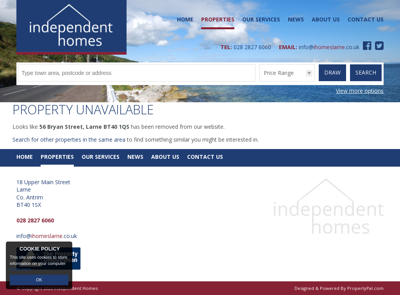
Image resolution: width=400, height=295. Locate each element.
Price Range (279, 72)
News (296, 19)
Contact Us (366, 19)
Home (185, 19)
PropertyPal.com (365, 288)
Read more (20, 269)
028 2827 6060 (252, 47)
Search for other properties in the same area (68, 139)
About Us (326, 19)
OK (39, 279)
